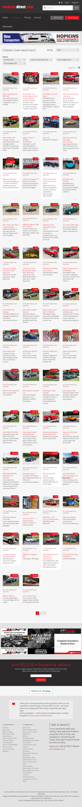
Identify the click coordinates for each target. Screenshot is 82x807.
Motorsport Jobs (29, 758)
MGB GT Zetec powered (11, 391)
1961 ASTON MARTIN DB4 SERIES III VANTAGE (9, 476)
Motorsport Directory (31, 768)
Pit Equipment (28, 738)
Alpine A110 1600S (69, 517)
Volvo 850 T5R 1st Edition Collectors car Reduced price (70, 476)
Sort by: (50, 50)
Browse (5, 728)
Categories (16, 18)
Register (75, 3)
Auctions (26, 751)
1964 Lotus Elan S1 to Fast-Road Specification (70, 140)
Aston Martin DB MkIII (10, 432)
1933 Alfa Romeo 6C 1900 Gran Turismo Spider (49, 181)
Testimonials (8, 743)
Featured (6, 730)
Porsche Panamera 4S (70, 310)
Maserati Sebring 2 (9, 179)
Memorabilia (28, 766)
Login (67, 3)
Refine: (5, 57)
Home (5, 18)
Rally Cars (26, 734)
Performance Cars (30, 760)
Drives (25, 736)
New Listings (7, 732)
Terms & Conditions (10, 745)
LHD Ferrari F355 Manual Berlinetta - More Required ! (30, 271)
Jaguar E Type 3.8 (8, 596)
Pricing (27, 18)
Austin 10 (46, 138)
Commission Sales (10, 738)
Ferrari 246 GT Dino (29, 596)
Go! (76, 8)
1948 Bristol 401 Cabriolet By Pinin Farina (49, 227)
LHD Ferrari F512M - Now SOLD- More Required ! (10, 271)
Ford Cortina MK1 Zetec (71, 225)
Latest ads (57, 18)
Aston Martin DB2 (69, 391)
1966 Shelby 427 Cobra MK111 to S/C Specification (50, 557)
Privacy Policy (8, 740)
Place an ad (72, 18)
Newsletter (8, 27)
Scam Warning (8, 749)
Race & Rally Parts (30, 730)
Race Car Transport (30, 732)
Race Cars (26, 728)
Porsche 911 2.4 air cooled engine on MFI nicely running (30, 96)
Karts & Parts (28, 749)
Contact (37, 18)
